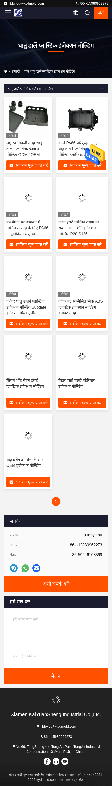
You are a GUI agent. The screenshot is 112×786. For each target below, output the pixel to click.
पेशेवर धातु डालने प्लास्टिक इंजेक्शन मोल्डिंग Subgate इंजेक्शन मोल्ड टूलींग (26, 307)
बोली (101, 13)
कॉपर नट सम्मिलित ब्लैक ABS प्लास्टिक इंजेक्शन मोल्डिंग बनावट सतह (80, 307)
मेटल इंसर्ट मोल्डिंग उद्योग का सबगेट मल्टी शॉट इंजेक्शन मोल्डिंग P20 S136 (78, 228)
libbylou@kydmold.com (24, 3)
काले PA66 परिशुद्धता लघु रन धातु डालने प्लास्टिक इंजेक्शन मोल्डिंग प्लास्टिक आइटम (80, 149)
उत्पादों (16, 71)
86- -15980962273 (91, 3)
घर (5, 71)
